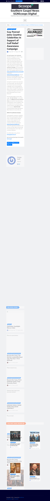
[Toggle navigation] (25, 20)
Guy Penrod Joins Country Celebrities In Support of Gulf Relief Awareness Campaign (27, 24)
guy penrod (16, 142)
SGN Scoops (9, 138)
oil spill (10, 144)
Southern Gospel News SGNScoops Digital (25, 12)
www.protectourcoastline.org (13, 74)
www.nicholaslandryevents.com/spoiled (15, 71)
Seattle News (9, 499)
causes (10, 142)
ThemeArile (16, 499)
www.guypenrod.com (11, 134)
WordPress (21, 497)
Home (8, 24)
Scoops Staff (11, 51)
